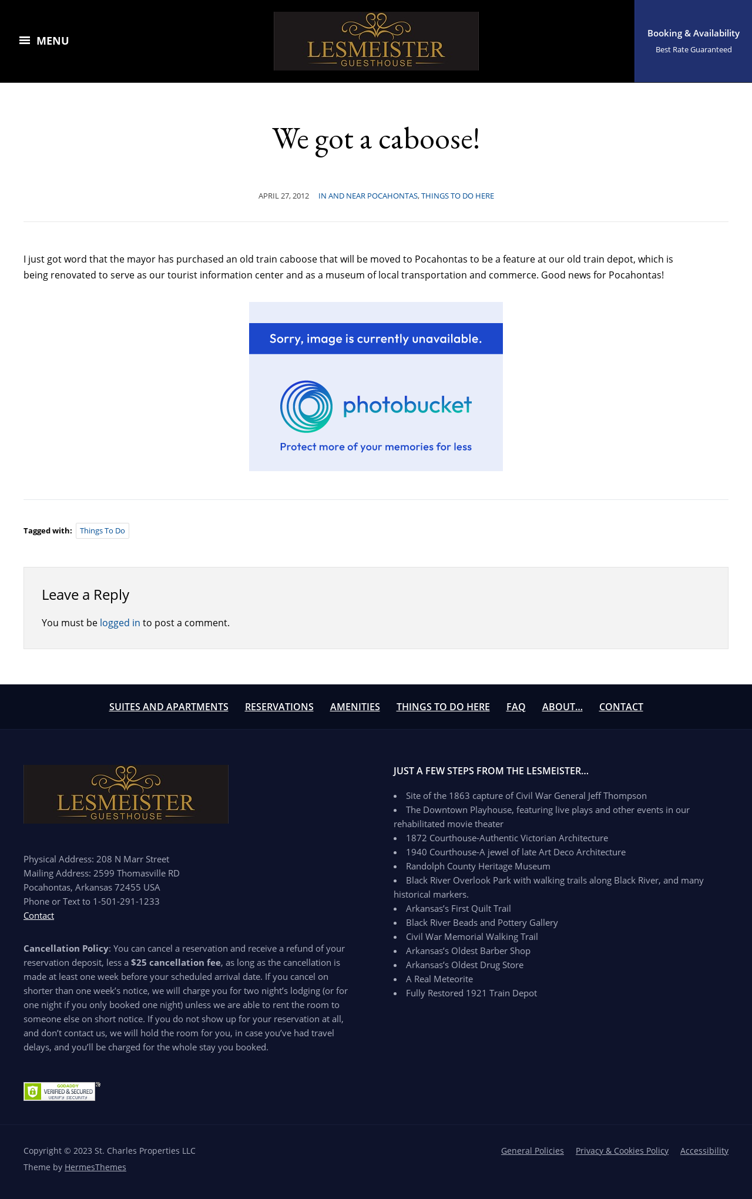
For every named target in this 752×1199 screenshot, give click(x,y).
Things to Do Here (457, 195)
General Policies (532, 1150)
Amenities (355, 706)
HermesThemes (95, 1167)
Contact (621, 706)
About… (562, 706)
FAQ (516, 706)
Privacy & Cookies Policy (622, 1150)
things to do (102, 530)
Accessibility (704, 1150)
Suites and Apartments (169, 706)
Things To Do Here (443, 706)
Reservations (279, 706)
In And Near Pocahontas (368, 195)
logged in (120, 622)
